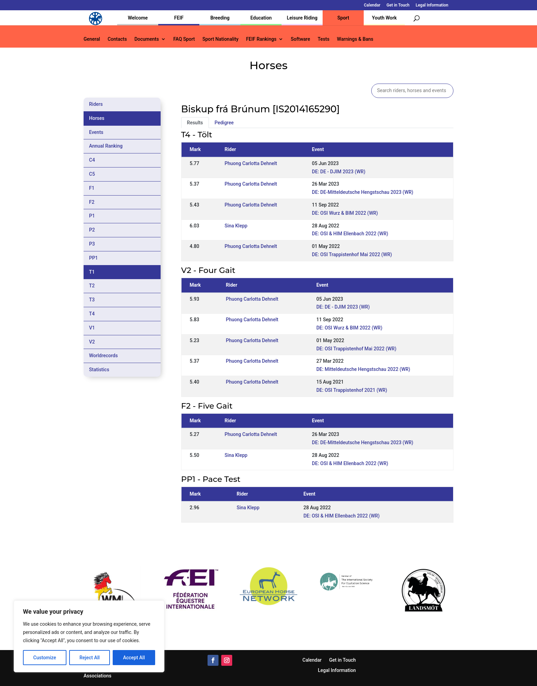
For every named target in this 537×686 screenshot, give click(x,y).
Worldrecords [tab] (103, 355)
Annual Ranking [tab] (106, 146)
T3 (92, 299)
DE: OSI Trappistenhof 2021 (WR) (351, 390)
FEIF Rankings (261, 39)
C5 (92, 174)
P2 (92, 230)
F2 (92, 202)
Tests (323, 39)
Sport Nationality (220, 39)
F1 (92, 188)
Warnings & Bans (355, 39)
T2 (92, 285)
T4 (92, 313)
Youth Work (384, 18)
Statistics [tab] (99, 369)
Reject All (89, 657)
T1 (92, 272)
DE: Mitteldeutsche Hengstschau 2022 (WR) (363, 369)
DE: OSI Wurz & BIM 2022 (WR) (345, 213)
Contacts (117, 39)
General (92, 39)
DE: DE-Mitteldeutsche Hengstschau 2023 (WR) (362, 192)
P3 (92, 244)
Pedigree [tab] (224, 122)
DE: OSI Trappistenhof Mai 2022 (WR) (352, 254)
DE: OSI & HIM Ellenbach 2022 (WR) (350, 233)
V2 (92, 342)
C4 (92, 160)
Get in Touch (398, 5)
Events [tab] (96, 132)
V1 (92, 327)
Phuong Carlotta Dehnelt (251, 163)
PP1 (93, 258)
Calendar (372, 5)
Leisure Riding (302, 18)
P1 (92, 216)
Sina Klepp (236, 225)
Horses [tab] (96, 118)
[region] (89, 636)
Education (261, 18)
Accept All (134, 657)
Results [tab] (195, 122)
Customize (44, 657)
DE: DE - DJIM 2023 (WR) (338, 171)
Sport (343, 18)
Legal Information (432, 5)
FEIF (179, 18)
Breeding (219, 18)
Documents (146, 39)
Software (300, 39)
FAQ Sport (184, 39)
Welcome (138, 18)
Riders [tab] (96, 104)
